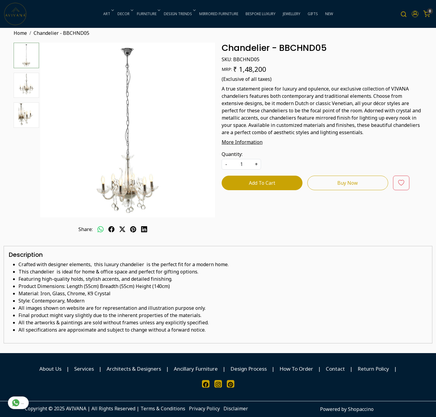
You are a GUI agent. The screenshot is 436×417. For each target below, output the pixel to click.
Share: (85, 229)
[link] (403, 14)
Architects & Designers (134, 368)
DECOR (124, 13)
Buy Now (347, 183)
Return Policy (373, 368)
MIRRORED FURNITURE (218, 13)
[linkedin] (144, 229)
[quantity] (241, 164)
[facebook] (111, 229)
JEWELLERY (291, 13)
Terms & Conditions (162, 408)
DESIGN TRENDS (179, 13)
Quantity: (232, 154)
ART (108, 13)
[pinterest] (133, 229)
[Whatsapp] (100, 229)
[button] (415, 14)
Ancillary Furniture (196, 368)
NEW (329, 13)
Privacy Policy (204, 408)
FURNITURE (148, 13)
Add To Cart (262, 183)
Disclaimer (235, 408)
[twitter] (122, 229)
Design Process (248, 368)
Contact (335, 368)
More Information (242, 142)
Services (84, 368)
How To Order (296, 368)
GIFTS (313, 13)
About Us (50, 368)
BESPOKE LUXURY (261, 13)
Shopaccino (361, 409)
